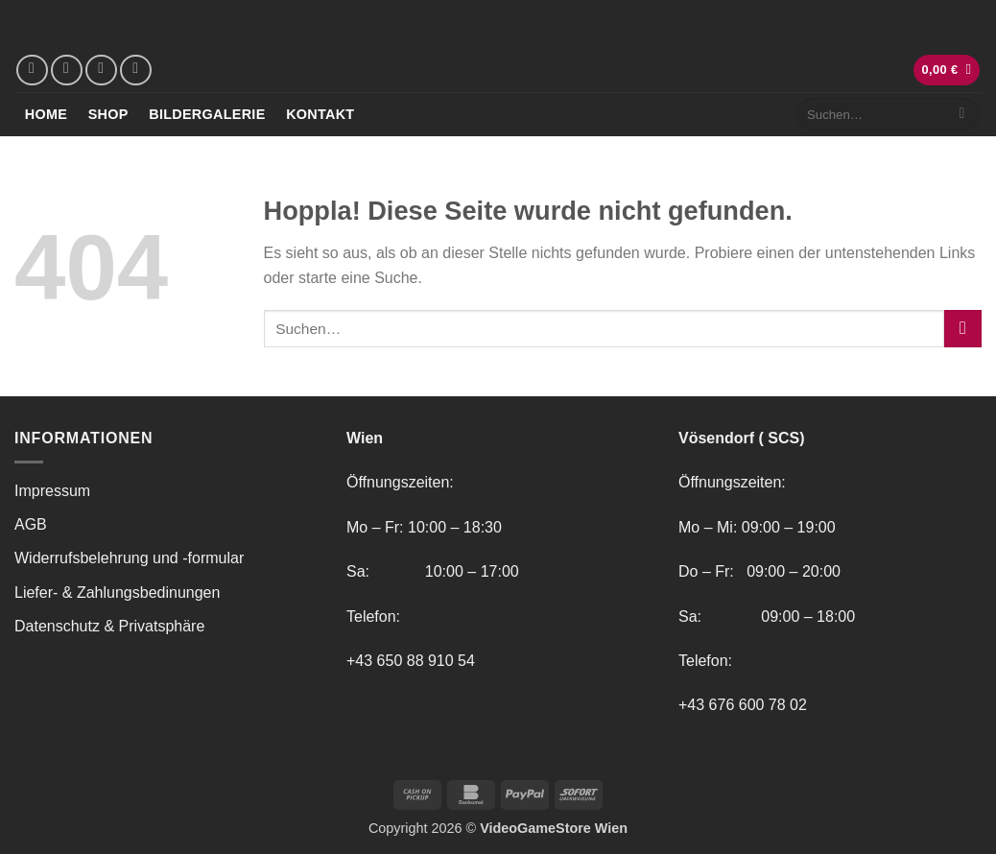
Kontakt (320, 114)
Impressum (52, 491)
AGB (30, 524)
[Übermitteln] (962, 114)
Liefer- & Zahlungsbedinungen (117, 592)
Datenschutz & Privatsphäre (109, 626)
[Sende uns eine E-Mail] (101, 70)
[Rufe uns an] (136, 70)
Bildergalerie (207, 114)
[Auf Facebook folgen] (32, 70)
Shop (108, 114)
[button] (947, 70)
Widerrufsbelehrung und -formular (129, 558)
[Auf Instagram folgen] (67, 70)
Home (46, 114)
